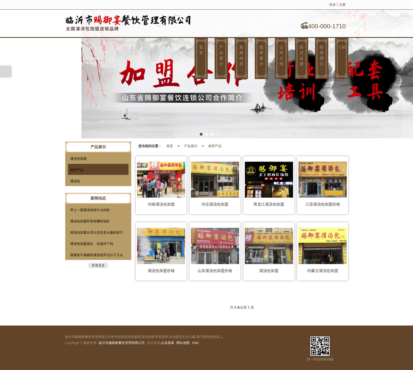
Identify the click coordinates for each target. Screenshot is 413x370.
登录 (332, 5)
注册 (342, 5)
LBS (342, 47)
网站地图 (183, 343)
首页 (201, 50)
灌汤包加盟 (78, 159)
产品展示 (221, 55)
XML (195, 343)
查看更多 (98, 265)
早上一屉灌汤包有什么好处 (90, 210)
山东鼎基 (167, 343)
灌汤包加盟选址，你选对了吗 (91, 244)
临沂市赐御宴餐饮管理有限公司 (122, 343)
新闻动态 (241, 55)
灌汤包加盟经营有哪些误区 (90, 221)
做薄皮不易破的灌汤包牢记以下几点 (96, 255)
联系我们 (322, 55)
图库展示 (261, 55)
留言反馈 (301, 55)
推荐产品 (214, 146)
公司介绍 (281, 55)
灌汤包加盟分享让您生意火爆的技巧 (96, 232)
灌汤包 (75, 181)
